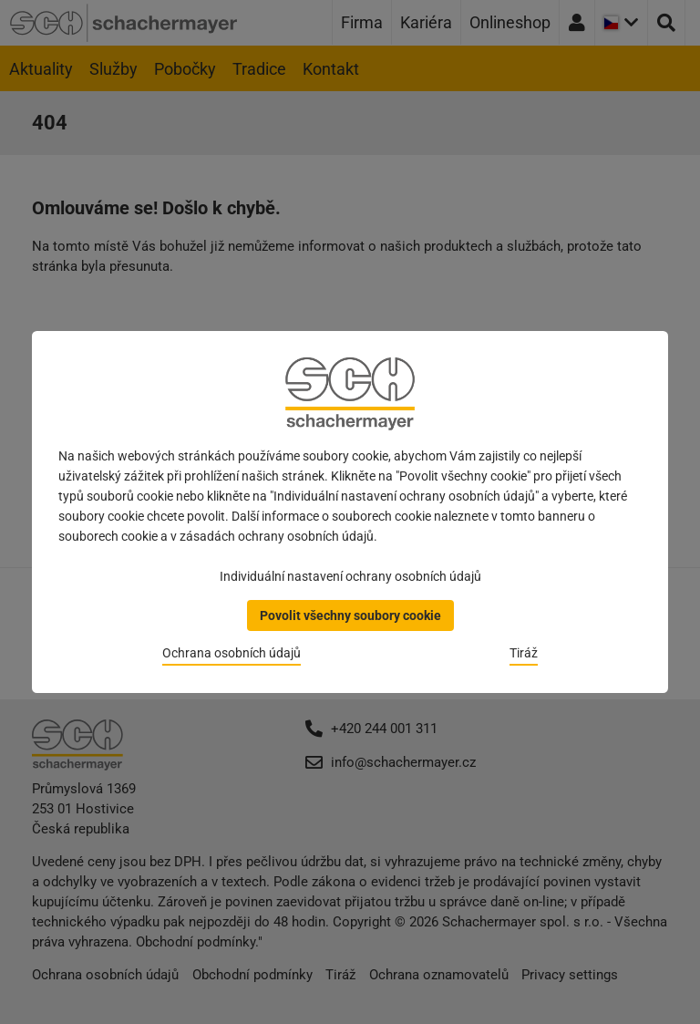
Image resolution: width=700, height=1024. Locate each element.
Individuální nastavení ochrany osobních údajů (350, 576)
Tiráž (524, 653)
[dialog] (350, 512)
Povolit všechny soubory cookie (350, 615)
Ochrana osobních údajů (231, 653)
